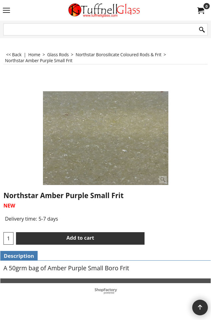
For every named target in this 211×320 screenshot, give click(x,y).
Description (19, 255)
